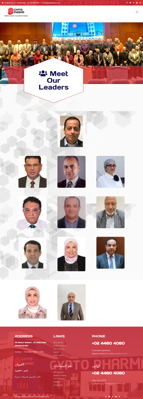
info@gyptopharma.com (51, 3)
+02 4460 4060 (34, 3)
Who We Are (58, 340)
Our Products (59, 346)
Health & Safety (60, 343)
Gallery (56, 350)
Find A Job (57, 353)
